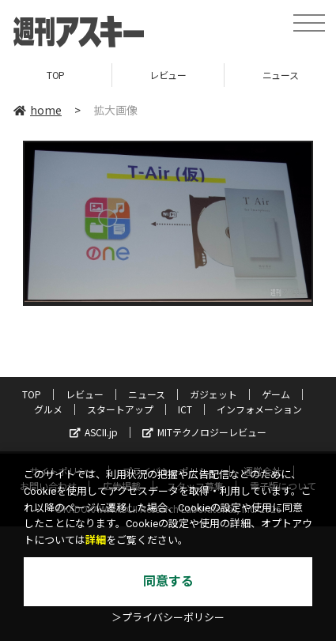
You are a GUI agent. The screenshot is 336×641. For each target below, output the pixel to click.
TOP (56, 74)
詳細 (95, 540)
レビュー (167, 74)
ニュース (146, 394)
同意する (168, 581)
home (37, 110)
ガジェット (213, 394)
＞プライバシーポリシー (168, 618)
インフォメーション (259, 409)
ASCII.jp (94, 432)
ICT (185, 409)
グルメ (48, 409)
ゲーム (276, 394)
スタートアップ (120, 409)
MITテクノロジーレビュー (204, 432)
